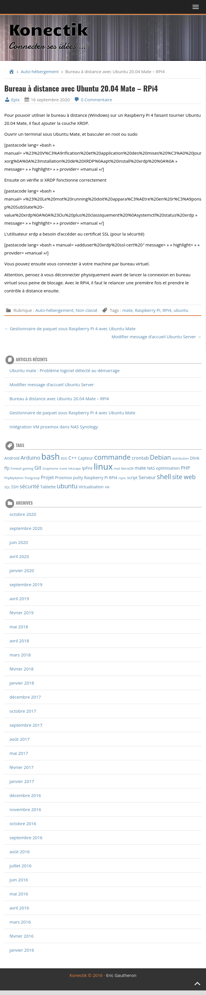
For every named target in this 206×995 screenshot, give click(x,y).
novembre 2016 (25, 809)
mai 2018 (18, 626)
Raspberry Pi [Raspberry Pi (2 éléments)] (96, 477)
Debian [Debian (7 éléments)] (160, 457)
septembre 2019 (25, 584)
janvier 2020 (21, 570)
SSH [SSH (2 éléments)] (15, 486)
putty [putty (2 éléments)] (78, 477)
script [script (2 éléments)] (132, 477)
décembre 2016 (25, 795)
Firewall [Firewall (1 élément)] (16, 469)
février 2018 (21, 669)
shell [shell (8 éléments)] (164, 476)
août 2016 (19, 851)
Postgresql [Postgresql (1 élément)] (32, 478)
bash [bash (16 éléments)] (50, 456)
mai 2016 (18, 894)
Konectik (48, 28)
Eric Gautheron (121, 975)
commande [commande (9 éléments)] (112, 457)
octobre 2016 (22, 823)
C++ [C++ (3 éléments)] (72, 457)
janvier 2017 (21, 781)
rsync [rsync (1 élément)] (122, 478)
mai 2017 (18, 753)
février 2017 (21, 767)
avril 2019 (19, 598)
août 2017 (19, 739)
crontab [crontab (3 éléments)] (140, 457)
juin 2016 (18, 880)
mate (127, 310)
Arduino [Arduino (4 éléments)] (30, 457)
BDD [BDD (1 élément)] (64, 458)
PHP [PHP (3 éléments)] (185, 468)
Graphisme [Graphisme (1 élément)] (50, 469)
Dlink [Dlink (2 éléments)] (194, 458)
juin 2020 (18, 542)
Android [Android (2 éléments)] (12, 458)
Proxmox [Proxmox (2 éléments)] (63, 477)
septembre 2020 (25, 528)
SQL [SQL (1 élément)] (7, 487)
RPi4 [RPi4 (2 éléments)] (113, 477)
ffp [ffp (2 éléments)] (6, 468)
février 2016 (21, 936)
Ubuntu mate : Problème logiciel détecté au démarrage (64, 370)
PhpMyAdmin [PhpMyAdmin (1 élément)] (14, 478)
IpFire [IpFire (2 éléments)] (87, 468)
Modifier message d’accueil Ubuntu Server (51, 384)
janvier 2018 (21, 683)
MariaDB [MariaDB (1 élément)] (127, 469)
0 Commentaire (93, 99)
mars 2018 (20, 655)
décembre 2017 (25, 697)
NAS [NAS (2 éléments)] (151, 468)
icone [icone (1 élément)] (63, 469)
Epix (12, 99)
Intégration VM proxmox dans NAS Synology (53, 427)
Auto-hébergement (40, 71)
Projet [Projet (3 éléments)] (47, 477)
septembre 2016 (25, 837)
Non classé (86, 310)
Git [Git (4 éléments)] (38, 467)
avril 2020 (19, 556)
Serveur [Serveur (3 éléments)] (147, 477)
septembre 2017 (25, 725)
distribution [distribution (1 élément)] (180, 458)
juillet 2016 (20, 865)
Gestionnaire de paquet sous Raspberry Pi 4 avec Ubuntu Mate (72, 412)
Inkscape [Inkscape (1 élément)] (74, 469)
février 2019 (21, 612)
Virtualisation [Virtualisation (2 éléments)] (91, 486)
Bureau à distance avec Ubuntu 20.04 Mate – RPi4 (59, 398)
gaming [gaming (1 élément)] (28, 469)
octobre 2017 (22, 711)
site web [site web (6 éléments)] (184, 477)
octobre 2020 (22, 514)
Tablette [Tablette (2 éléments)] (48, 486)
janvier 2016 (21, 950)
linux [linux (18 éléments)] (103, 466)
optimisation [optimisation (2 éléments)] (168, 468)
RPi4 (167, 310)
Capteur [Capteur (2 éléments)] (85, 458)
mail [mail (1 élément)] (117, 469)
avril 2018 (19, 641)
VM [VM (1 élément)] (107, 487)
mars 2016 (20, 922)
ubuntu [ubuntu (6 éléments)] (67, 486)
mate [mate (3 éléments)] (140, 468)
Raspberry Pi (147, 310)
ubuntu (180, 310)
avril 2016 (19, 908)
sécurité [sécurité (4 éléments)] (29, 486)
